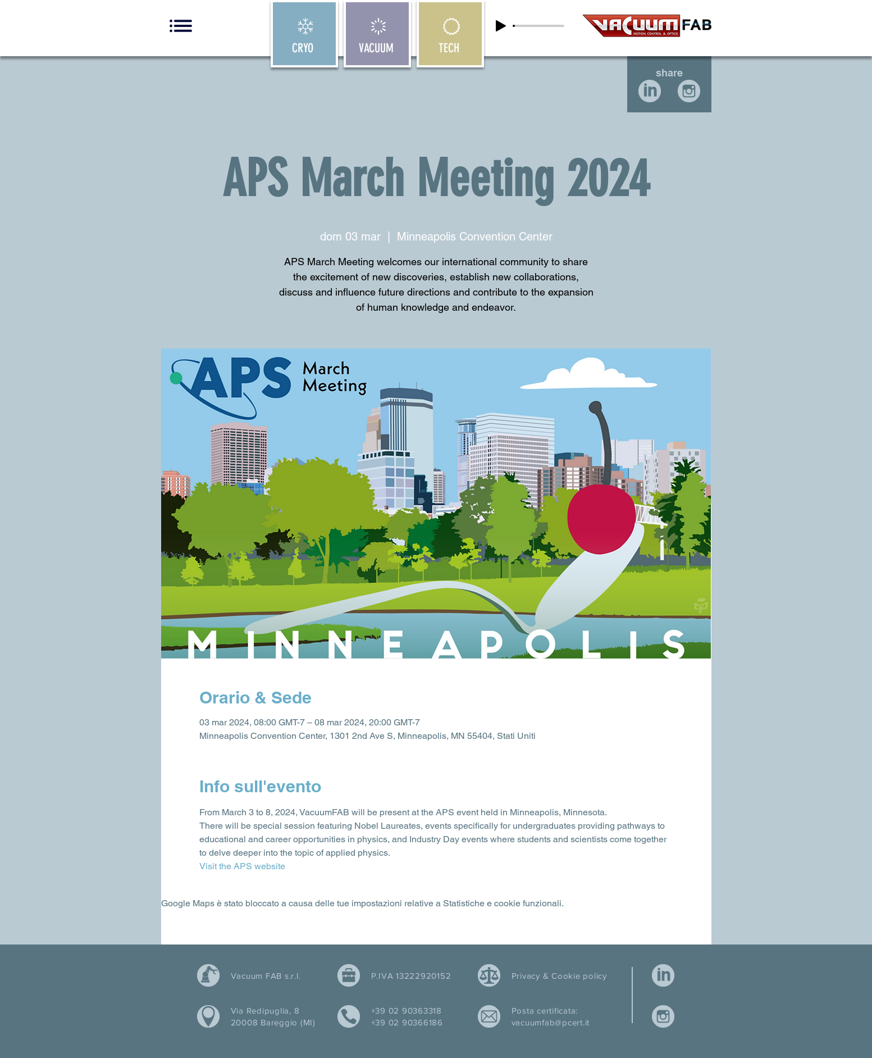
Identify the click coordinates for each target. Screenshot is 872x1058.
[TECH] (450, 33)
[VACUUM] (377, 33)
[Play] (501, 25)
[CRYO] (304, 33)
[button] (180, 26)
